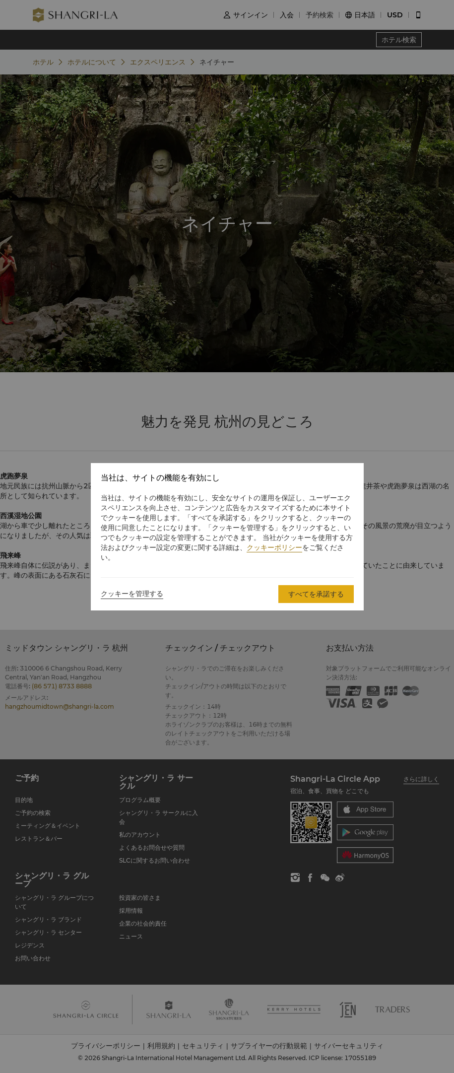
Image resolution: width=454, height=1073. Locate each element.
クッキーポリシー (274, 547)
